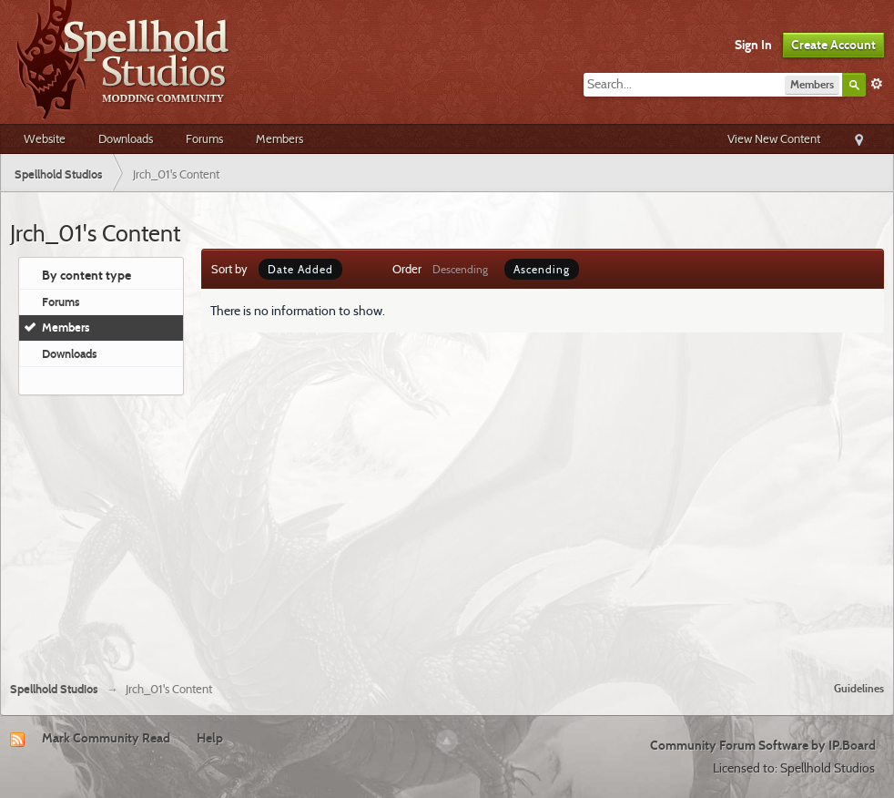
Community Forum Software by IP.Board (763, 745)
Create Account (833, 44)
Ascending (541, 269)
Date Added (300, 269)
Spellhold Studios (54, 689)
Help (210, 738)
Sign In (753, 44)
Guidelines (859, 688)
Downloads (125, 138)
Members (279, 138)
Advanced (876, 84)
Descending (460, 269)
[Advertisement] (447, 531)
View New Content (773, 138)
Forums (204, 138)
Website (45, 138)
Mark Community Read (106, 738)
